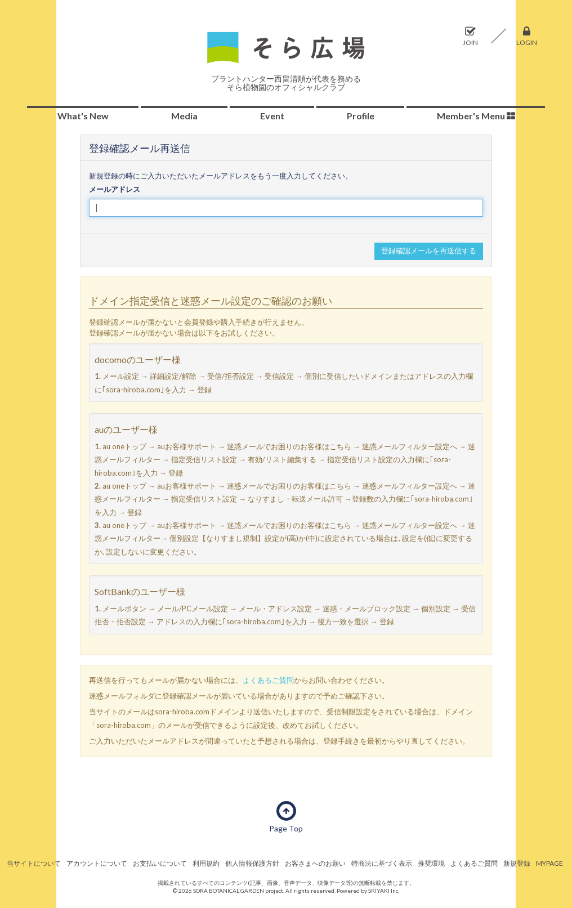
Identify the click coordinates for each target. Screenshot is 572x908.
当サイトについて (34, 863)
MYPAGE (549, 863)
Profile (360, 115)
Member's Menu (476, 115)
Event (272, 115)
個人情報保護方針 (252, 863)
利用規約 (206, 863)
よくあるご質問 (268, 680)
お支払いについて (160, 863)
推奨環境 (431, 863)
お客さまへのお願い (315, 863)
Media (184, 115)
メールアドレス (114, 189)
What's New (83, 115)
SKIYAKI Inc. (383, 890)
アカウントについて (96, 863)
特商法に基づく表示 (381, 863)
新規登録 (516, 863)
